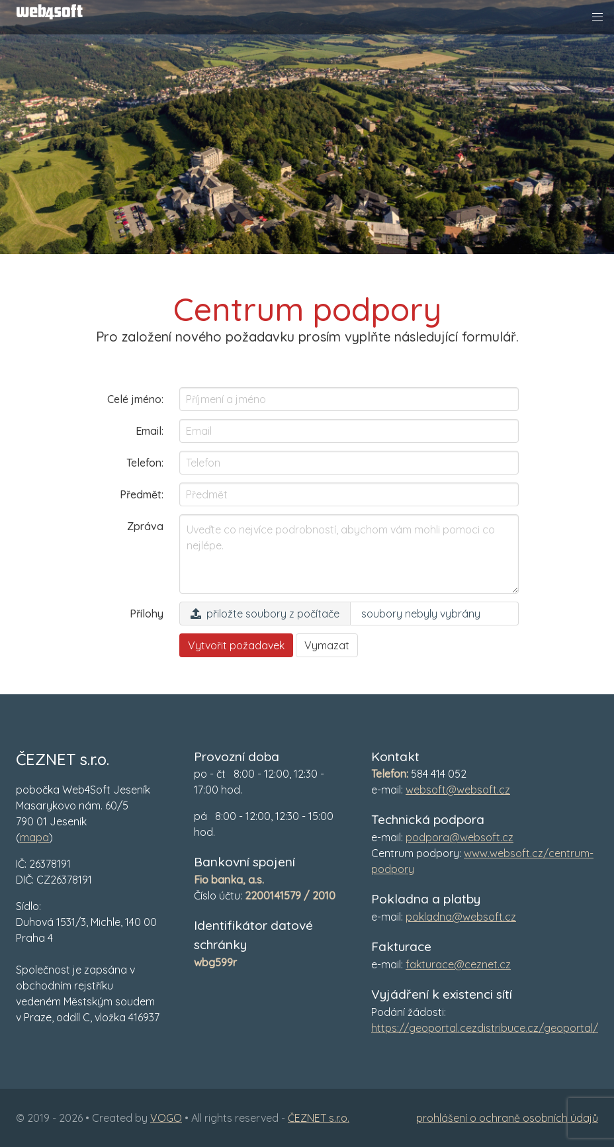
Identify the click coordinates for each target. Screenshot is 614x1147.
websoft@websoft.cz (458, 789)
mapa (34, 837)
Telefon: (144, 462)
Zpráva (145, 526)
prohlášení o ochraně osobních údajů (507, 1117)
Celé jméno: (135, 399)
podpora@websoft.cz (459, 837)
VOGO (166, 1117)
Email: (149, 430)
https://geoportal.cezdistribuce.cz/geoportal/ (484, 1027)
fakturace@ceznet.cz (458, 964)
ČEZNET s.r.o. (318, 1117)
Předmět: (141, 494)
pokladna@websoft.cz (461, 916)
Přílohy (146, 613)
